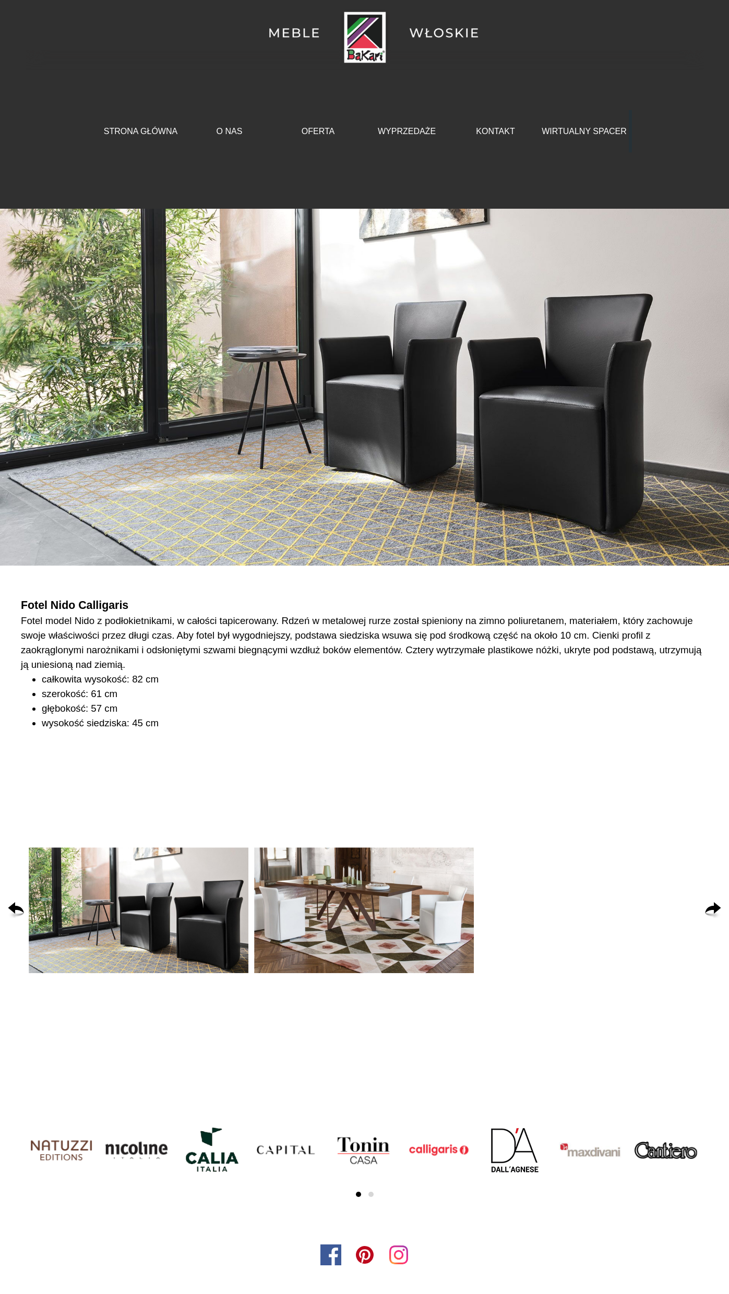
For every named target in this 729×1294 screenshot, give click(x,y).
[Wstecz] (16, 910)
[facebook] (330, 1254)
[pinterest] (364, 1254)
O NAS (230, 131)
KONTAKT (495, 131)
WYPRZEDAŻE (407, 131)
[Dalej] (713, 910)
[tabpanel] (364, 663)
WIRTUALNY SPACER (584, 131)
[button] (139, 910)
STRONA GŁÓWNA (140, 131)
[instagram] (398, 1254)
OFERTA (318, 131)
